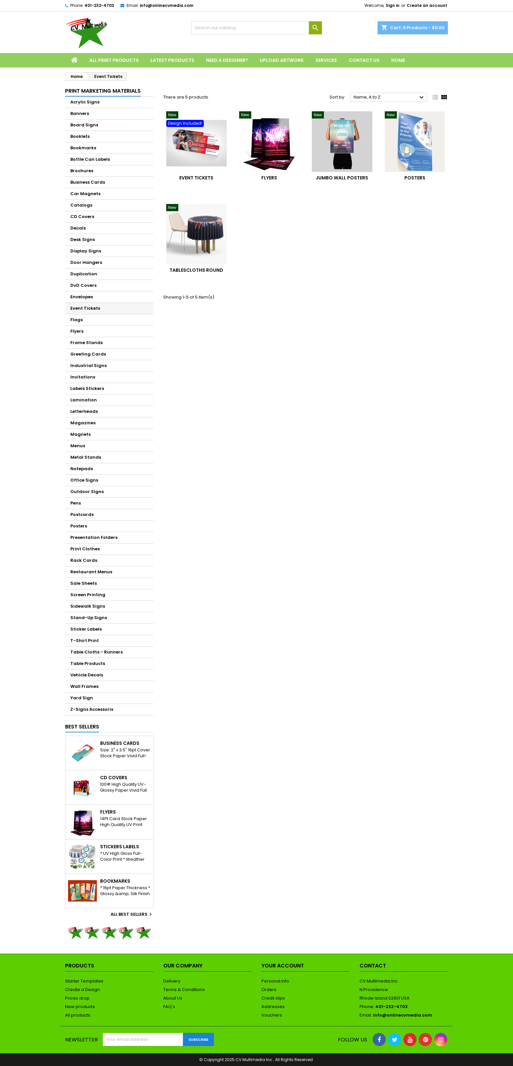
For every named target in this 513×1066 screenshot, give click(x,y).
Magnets (80, 434)
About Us (172, 998)
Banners (79, 113)
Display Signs (85, 251)
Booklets (80, 136)
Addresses (273, 1006)
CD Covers (82, 216)
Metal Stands (85, 457)
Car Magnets (85, 194)
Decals (78, 228)
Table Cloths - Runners (96, 652)
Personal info (275, 981)
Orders (268, 989)
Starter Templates (84, 981)
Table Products (87, 663)
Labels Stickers (87, 388)
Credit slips (273, 998)
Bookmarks (83, 148)
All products (77, 1015)
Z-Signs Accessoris (91, 709)
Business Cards (87, 182)
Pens (75, 503)
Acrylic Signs (84, 102)
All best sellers (132, 914)
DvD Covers (83, 285)
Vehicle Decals (86, 675)
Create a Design (82, 989)
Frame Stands (86, 343)
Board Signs (84, 125)
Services (326, 60)
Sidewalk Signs (87, 606)
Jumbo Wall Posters (342, 178)
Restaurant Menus (91, 572)
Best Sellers (82, 726)
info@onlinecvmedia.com (166, 5)
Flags (76, 320)
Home (398, 60)
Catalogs (81, 205)
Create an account (427, 5)
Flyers (76, 331)
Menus (77, 446)
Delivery (171, 981)
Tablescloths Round (196, 270)
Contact (373, 965)
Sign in (392, 5)
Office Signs (84, 480)
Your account (282, 965)
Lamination (83, 400)
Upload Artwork (282, 60)
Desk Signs (82, 239)
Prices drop (77, 998)
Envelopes (81, 297)
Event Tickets (85, 308)
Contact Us (364, 60)
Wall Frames (84, 686)
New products (80, 1006)
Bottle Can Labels (90, 159)
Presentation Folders (93, 537)
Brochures (81, 171)
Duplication (83, 274)
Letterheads (84, 411)
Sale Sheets (83, 583)
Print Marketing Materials (103, 91)
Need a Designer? (227, 60)
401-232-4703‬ (99, 5)
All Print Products (114, 60)
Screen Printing (87, 595)
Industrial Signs (88, 365)
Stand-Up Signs (88, 618)
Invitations (82, 377)
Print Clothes (85, 549)
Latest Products (172, 60)
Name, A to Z (389, 97)
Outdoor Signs (87, 491)
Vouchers (271, 1015)
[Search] (256, 27)
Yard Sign (81, 698)
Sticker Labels (86, 629)
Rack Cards (83, 560)
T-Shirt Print (84, 640)
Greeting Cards (88, 354)
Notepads (81, 469)
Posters (78, 526)
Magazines (83, 423)
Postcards (82, 514)
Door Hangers (86, 262)
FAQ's (169, 1006)
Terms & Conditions (184, 989)
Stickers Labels (119, 846)
